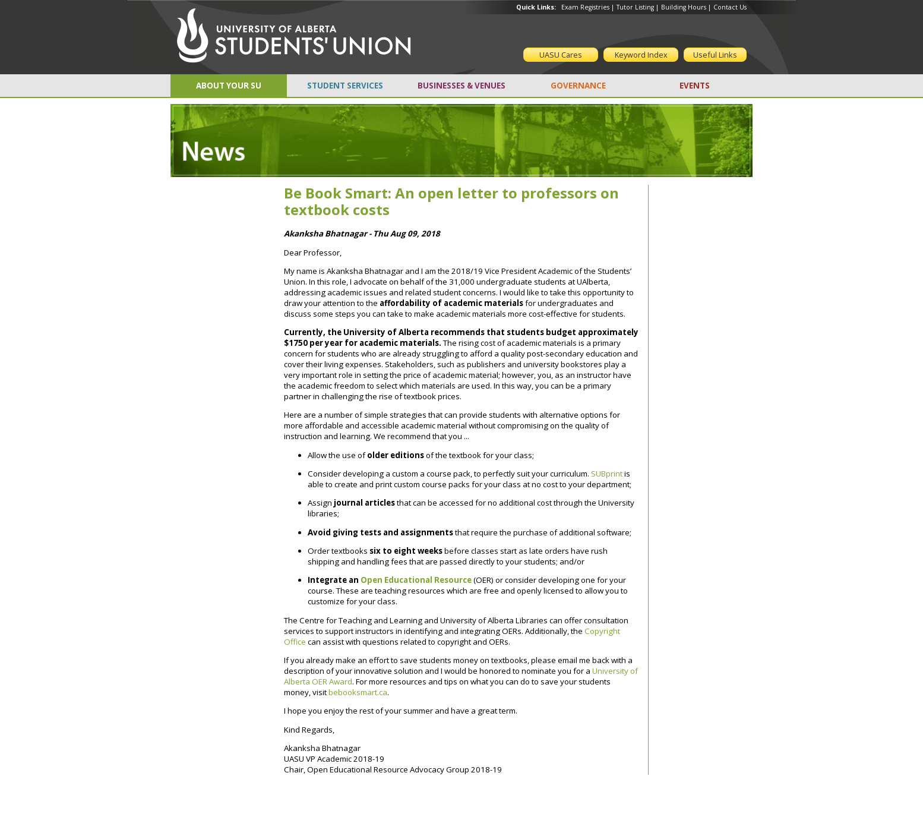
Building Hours (683, 7)
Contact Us (730, 7)
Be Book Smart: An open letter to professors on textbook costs (451, 201)
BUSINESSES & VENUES (461, 85)
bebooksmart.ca (357, 692)
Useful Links (715, 54)
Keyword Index (641, 54)
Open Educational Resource (416, 580)
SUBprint (606, 473)
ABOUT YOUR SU (228, 85)
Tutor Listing (635, 7)
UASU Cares (560, 54)
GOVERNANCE (578, 85)
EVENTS (694, 85)
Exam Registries (585, 7)
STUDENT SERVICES (345, 85)
